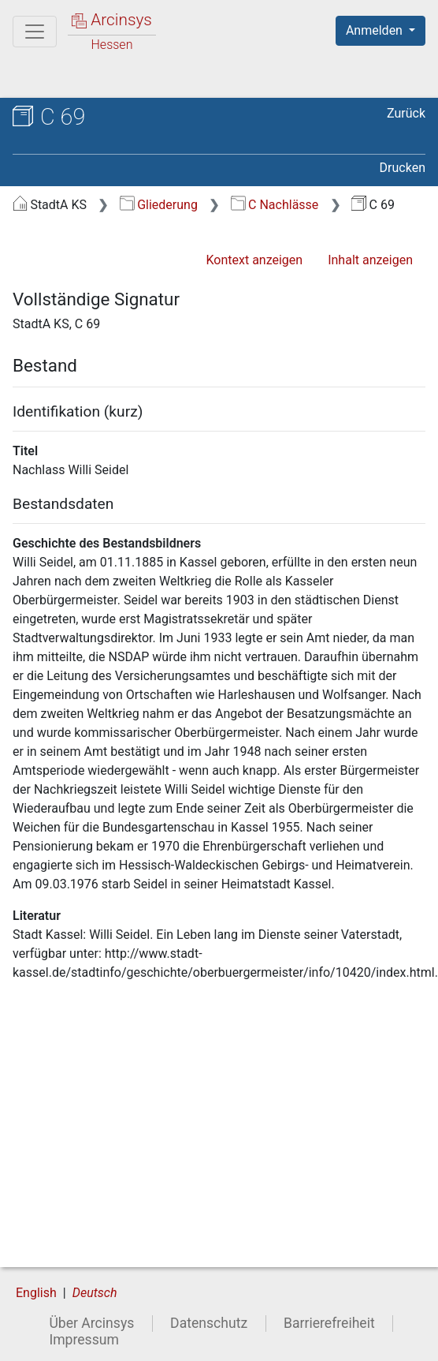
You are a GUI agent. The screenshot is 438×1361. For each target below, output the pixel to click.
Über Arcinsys (91, 1323)
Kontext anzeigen (254, 259)
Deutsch (94, 1292)
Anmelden (376, 30)
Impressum (84, 1340)
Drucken (402, 167)
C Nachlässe (275, 204)
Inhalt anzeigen (370, 259)
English (36, 1292)
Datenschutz (208, 1323)
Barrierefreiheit (329, 1323)
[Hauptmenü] (35, 31)
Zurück (406, 113)
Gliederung (159, 204)
